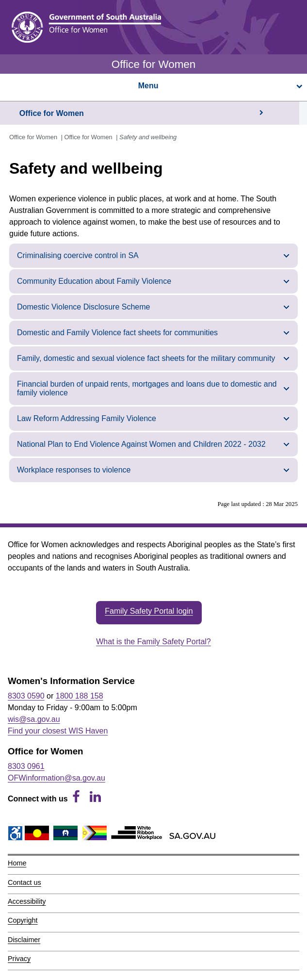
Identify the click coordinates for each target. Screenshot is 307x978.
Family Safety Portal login (149, 611)
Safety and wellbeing (148, 137)
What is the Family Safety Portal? (153, 641)
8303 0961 (26, 766)
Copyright (23, 920)
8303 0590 (26, 696)
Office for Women (51, 113)
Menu (220, 86)
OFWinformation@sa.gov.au (56, 778)
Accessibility (27, 901)
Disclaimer (24, 940)
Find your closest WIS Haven (58, 731)
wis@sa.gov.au (34, 719)
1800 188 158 (79, 696)
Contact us (24, 882)
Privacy (19, 958)
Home (17, 863)
